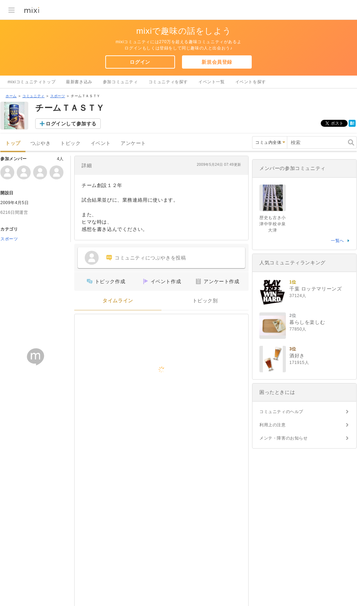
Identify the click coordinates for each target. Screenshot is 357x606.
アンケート (133, 143)
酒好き (297, 355)
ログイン (140, 62)
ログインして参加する (71, 123)
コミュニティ (33, 96)
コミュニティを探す (168, 81)
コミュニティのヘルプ (281, 411)
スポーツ (57, 96)
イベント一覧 (211, 81)
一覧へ (337, 240)
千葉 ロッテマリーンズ (315, 289)
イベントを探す (250, 81)
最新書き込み (79, 81)
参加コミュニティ (120, 81)
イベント (101, 143)
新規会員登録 (217, 62)
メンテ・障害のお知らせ (283, 438)
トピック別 (205, 300)
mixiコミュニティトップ (31, 81)
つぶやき (40, 143)
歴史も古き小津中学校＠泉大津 (272, 224)
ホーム (11, 96)
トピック (70, 143)
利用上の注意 (272, 424)
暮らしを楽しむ (307, 322)
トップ (13, 143)
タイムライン (117, 300)
